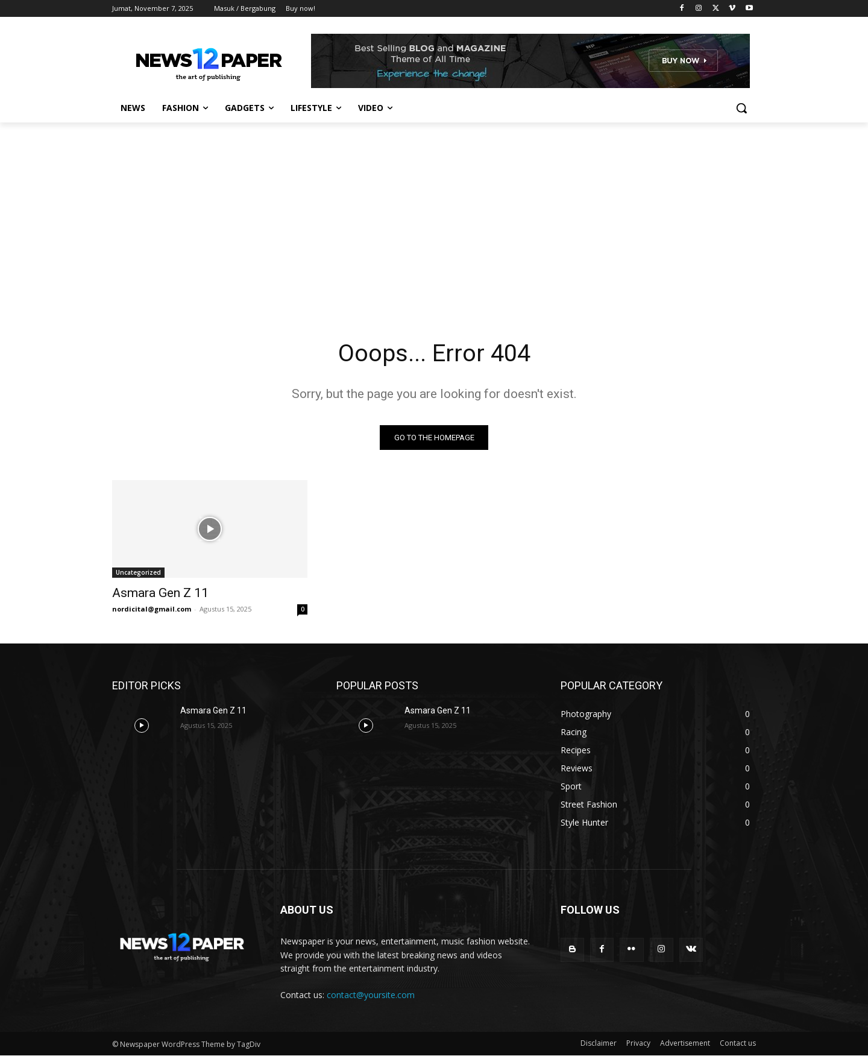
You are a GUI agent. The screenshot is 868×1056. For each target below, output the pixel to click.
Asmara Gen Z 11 (160, 593)
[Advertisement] (434, 212)
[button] (741, 107)
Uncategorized (138, 573)
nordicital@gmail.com (151, 609)
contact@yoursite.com (371, 995)
